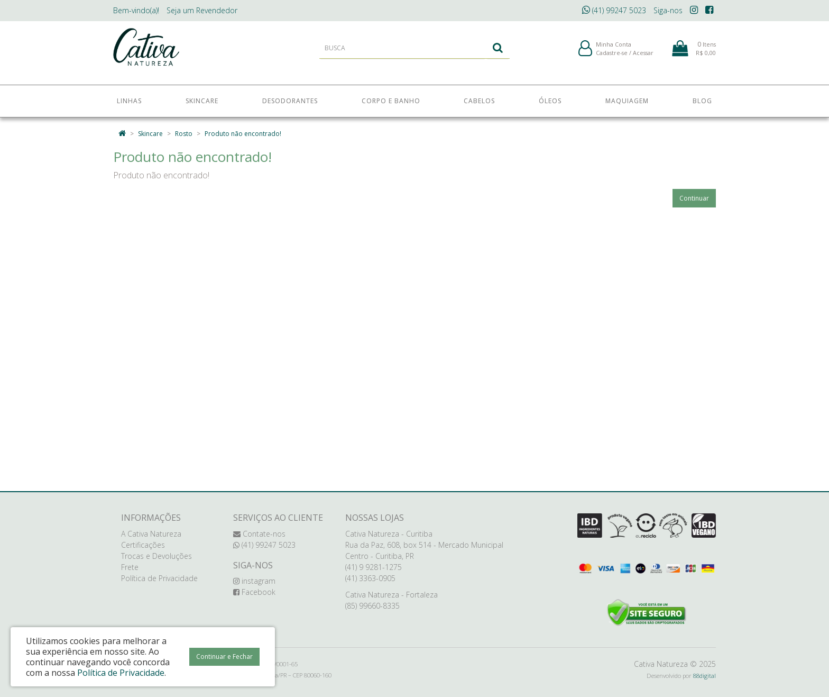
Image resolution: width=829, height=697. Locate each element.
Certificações (143, 545)
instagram (254, 581)
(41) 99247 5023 (614, 10)
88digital (704, 676)
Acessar (643, 57)
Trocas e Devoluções (156, 556)
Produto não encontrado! (243, 133)
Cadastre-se (612, 57)
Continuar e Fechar (224, 656)
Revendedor (202, 10)
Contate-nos (259, 534)
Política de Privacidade (159, 578)
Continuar (694, 198)
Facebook (254, 592)
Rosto (183, 133)
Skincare (150, 133)
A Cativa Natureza (151, 534)
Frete (130, 567)
